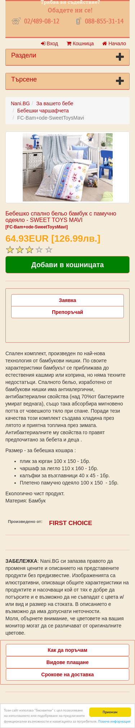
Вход (49, 43)
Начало (114, 43)
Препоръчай (67, 312)
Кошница (80, 43)
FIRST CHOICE (70, 523)
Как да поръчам (67, 650)
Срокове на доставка (67, 674)
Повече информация (114, 721)
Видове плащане (67, 662)
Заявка (67, 300)
